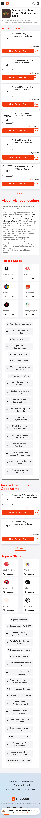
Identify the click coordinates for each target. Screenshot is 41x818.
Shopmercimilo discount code (20, 462)
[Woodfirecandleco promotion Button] (19, 383)
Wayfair (27, 570)
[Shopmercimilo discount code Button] (19, 462)
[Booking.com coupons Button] (19, 650)
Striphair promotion (20, 376)
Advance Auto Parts (12, 588)
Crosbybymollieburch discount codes (20, 753)
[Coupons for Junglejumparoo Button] (19, 418)
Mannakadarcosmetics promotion (20, 368)
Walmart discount (20, 339)
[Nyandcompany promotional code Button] (19, 633)
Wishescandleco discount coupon (20, 712)
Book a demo (13, 782)
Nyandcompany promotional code (20, 633)
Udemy (27, 275)
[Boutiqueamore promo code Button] (19, 729)
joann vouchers (20, 620)
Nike (26, 588)
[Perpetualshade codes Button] (19, 760)
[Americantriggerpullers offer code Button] (19, 409)
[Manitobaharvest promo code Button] (19, 663)
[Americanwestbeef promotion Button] (19, 471)
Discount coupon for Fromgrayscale (20, 672)
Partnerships (27, 782)
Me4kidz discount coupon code (20, 427)
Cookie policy (22, 812)
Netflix (6, 311)
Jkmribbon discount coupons (20, 720)
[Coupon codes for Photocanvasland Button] (19, 702)
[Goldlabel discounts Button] (19, 737)
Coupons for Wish (20, 354)
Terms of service (34, 803)
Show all (20, 548)
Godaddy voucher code (20, 324)
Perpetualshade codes (20, 761)
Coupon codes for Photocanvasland (20, 703)
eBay (5, 293)
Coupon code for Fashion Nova (20, 347)
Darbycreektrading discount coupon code (20, 453)
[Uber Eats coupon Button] (19, 360)
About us (10, 789)
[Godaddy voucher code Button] (19, 324)
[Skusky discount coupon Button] (19, 689)
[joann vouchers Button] (19, 619)
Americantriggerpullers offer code (20, 410)
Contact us (21, 789)
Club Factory (9, 570)
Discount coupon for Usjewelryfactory (20, 401)
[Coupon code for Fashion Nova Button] (19, 346)
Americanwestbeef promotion (20, 471)
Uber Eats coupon (20, 361)
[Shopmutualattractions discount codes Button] (19, 681)
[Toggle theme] (38, 3)
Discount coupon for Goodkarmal (20, 445)
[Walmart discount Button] (19, 339)
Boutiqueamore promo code (20, 729)
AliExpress (29, 293)
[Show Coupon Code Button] (18, 51)
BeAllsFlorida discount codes (20, 642)
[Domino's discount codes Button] (19, 331)
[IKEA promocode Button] (19, 656)
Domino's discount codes (20, 331)
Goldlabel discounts (20, 737)
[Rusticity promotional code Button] (19, 392)
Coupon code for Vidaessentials (20, 744)
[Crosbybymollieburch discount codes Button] (19, 753)
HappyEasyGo (30, 311)
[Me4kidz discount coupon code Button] (19, 427)
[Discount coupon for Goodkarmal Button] (19, 444)
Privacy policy (22, 803)
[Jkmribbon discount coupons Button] (19, 720)
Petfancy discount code (20, 695)
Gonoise (28, 606)
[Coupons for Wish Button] (19, 354)
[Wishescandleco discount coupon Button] (19, 711)
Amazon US (8, 275)
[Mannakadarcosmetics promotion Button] (19, 368)
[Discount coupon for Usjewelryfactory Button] (19, 401)
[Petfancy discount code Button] (19, 695)
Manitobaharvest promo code (20, 664)
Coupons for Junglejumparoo (20, 418)
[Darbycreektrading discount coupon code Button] (19, 453)
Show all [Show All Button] (20, 193)
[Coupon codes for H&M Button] (19, 626)
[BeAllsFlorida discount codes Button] (19, 642)
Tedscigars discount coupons (20, 436)
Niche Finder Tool (22, 785)
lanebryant (8, 606)
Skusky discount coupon (20, 689)
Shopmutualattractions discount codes (20, 681)
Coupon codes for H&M (20, 626)
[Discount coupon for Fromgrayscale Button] (19, 672)
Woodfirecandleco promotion (20, 383)
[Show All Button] (20, 548)
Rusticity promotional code (20, 392)
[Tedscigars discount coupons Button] (19, 436)
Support (31, 789)
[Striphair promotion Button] (19, 376)
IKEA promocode (20, 656)
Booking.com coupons (20, 650)
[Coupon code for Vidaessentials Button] (19, 744)
